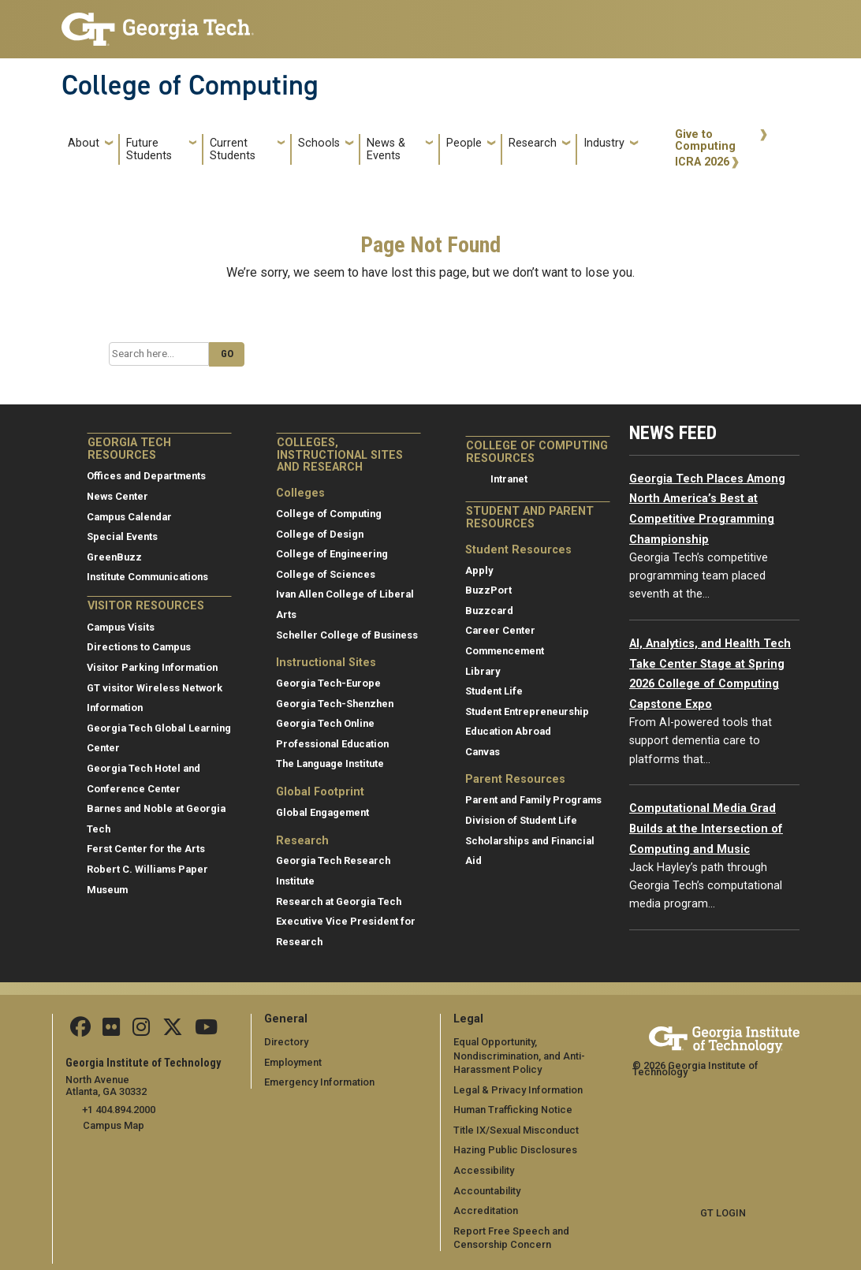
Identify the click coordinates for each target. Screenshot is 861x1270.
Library (482, 671)
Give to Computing (705, 141)
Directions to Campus (139, 647)
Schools (319, 143)
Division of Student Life (521, 820)
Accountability (486, 1191)
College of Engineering (332, 554)
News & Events (386, 149)
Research (533, 143)
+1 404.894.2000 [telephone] (118, 1109)
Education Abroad (508, 731)
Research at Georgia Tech (338, 901)
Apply (479, 570)
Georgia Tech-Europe (328, 683)
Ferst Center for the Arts (146, 849)
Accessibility (483, 1170)
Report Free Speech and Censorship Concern (511, 1238)
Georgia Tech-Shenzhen (334, 703)
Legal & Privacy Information (517, 1090)
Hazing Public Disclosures (514, 1150)
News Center (117, 496)
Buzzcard (489, 610)
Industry (603, 143)
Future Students (149, 149)
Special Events (122, 536)
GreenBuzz (114, 557)
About (83, 143)
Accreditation (485, 1210)
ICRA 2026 (702, 162)
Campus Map (113, 1125)
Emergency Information (319, 1082)
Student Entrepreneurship (527, 711)
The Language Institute (330, 763)
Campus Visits (121, 627)
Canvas (482, 752)
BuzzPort (488, 590)
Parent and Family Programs (533, 800)
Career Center (500, 630)
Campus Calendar (129, 517)
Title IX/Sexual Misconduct (516, 1130)
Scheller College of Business (347, 635)
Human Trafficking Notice (512, 1109)
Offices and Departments (146, 476)
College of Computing (190, 85)
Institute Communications (147, 577)
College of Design (319, 534)
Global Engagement (322, 812)
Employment (293, 1062)
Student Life (494, 691)
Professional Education (332, 744)
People (464, 143)
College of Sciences (325, 574)
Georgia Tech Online (325, 723)
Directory (286, 1042)
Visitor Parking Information (152, 667)
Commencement (504, 651)
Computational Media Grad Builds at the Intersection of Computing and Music (706, 828)
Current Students (232, 149)
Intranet (508, 479)
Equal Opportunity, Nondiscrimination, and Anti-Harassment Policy (519, 1055)
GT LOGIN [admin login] (723, 1213)
